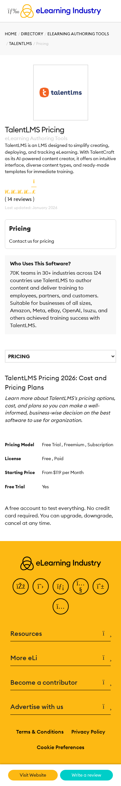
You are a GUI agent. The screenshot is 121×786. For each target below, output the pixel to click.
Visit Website (33, 775)
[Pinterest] (101, 586)
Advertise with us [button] (60, 707)
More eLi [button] (60, 658)
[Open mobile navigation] (12, 11)
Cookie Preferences (60, 747)
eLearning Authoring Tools (78, 33)
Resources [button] (60, 633)
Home (11, 33)
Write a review (86, 775)
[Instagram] (61, 606)
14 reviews (19, 199)
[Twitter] (41, 586)
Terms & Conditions (40, 731)
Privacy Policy (88, 731)
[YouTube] (81, 586)
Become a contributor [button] (60, 682)
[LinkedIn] (61, 586)
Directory (32, 33)
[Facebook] (21, 586)
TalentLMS (20, 43)
